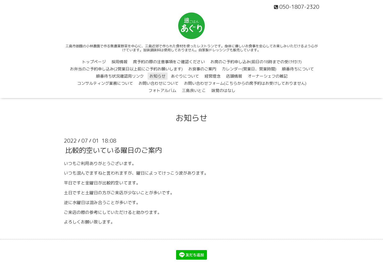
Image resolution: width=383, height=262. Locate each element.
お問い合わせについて (158, 83)
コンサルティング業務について (105, 83)
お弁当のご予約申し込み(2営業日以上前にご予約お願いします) (126, 69)
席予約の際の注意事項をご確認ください (169, 62)
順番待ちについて (298, 69)
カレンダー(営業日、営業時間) (249, 69)
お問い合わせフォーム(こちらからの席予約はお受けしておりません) (245, 83)
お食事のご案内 (202, 69)
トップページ (94, 62)
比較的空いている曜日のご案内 (113, 150)
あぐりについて (185, 76)
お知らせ (157, 76)
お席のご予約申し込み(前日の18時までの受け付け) (256, 62)
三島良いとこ (194, 90)
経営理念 (212, 76)
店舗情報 (234, 76)
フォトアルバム (162, 90)
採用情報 (119, 62)
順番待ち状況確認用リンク (120, 76)
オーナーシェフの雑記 (268, 76)
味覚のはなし (223, 90)
